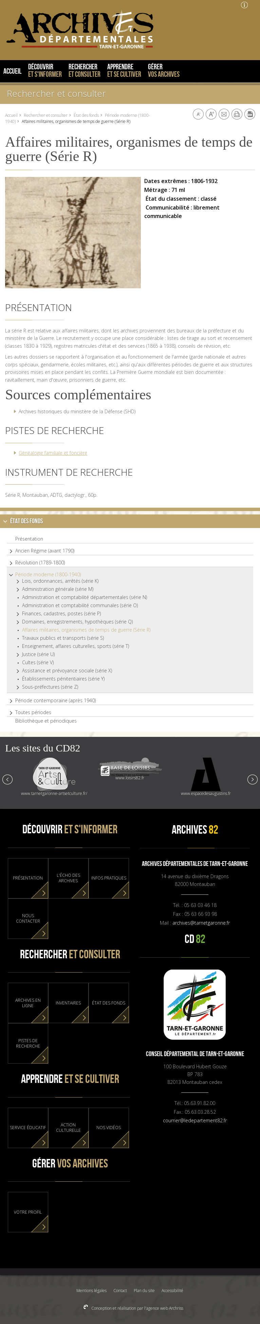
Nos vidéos (108, 1127)
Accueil (11, 115)
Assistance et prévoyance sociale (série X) (67, 670)
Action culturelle (68, 1127)
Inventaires (68, 1003)
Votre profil (28, 1212)
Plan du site (144, 1290)
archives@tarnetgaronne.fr (201, 923)
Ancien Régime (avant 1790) (44, 550)
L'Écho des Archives (68, 878)
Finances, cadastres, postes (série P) (61, 613)
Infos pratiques (108, 878)
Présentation (29, 539)
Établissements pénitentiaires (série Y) (63, 678)
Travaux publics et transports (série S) (63, 638)
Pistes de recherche (28, 1043)
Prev (7, 779)
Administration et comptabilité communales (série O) (80, 605)
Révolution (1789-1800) (40, 562)
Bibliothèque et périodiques (46, 721)
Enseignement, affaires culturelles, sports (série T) (75, 646)
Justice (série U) (38, 654)
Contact (120, 1290)
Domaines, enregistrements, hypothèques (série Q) (77, 621)
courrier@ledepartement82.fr (195, 1120)
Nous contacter (28, 918)
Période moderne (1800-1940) (48, 574)
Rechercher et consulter (56, 93)
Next (252, 779)
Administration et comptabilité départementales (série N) (84, 597)
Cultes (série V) (38, 662)
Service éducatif (28, 1127)
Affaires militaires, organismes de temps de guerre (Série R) (86, 630)
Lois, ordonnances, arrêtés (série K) (60, 581)
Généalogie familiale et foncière (53, 453)
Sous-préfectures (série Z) (50, 687)
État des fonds (86, 115)
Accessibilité (172, 1290)
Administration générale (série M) (57, 589)
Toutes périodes (33, 712)
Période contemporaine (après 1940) (55, 700)
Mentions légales (91, 1290)
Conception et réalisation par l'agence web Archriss (136, 1308)
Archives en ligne (28, 1003)
